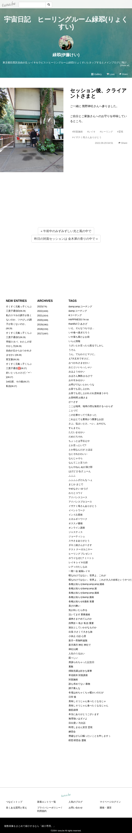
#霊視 (120, 131)
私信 (8, 386)
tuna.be (66, 795)
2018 (39, 329)
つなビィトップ (14, 801)
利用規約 (42, 811)
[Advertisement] (66, 206)
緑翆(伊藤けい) (66, 55)
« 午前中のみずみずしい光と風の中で (66, 231)
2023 (39, 306)
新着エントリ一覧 (46, 801)
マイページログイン (110, 801)
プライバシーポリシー (49, 807)
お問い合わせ (76, 807)
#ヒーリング (106, 131)
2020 (39, 320)
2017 (39, 333)
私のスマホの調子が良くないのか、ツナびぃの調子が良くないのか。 (19, 319)
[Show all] (124, 65)
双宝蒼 (9, 359)
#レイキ (91, 131)
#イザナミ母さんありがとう (87, 137)
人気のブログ (76, 801)
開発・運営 (105, 807)
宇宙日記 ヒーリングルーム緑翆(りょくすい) (66, 23)
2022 (39, 311)
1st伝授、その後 (14, 381)
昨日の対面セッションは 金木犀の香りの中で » (66, 238)
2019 (39, 324)
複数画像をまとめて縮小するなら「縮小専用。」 (30, 826)
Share (123, 74)
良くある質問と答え (16, 807)
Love (111, 74)
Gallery (96, 74)
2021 (39, 315)
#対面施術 (77, 131)
